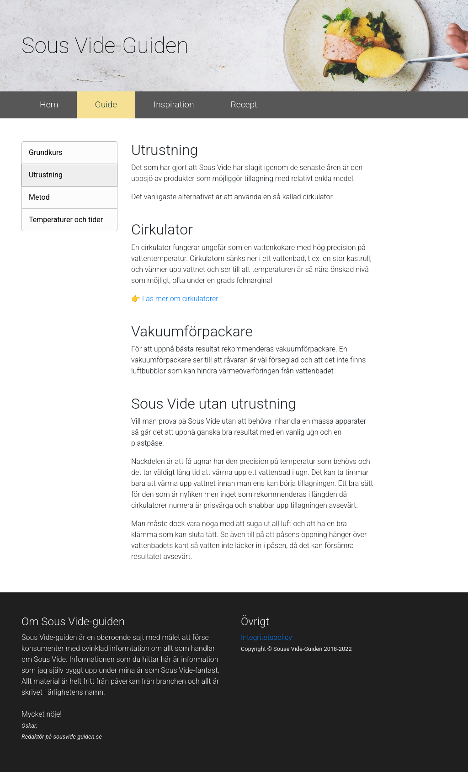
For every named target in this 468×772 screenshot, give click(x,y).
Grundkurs (46, 152)
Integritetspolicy (266, 637)
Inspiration (174, 104)
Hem (49, 104)
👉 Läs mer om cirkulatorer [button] (174, 298)
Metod (39, 197)
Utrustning (46, 174)
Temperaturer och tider (66, 219)
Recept (244, 104)
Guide (106, 104)
